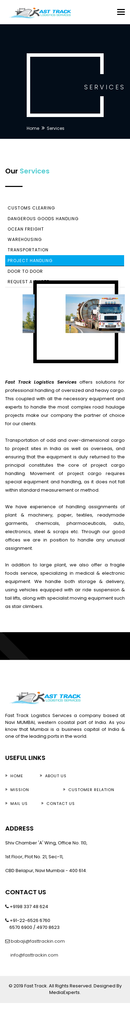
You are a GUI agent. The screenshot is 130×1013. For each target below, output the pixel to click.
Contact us (60, 803)
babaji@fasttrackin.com (38, 941)
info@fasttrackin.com (33, 955)
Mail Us (19, 803)
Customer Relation (91, 789)
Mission (19, 789)
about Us (56, 776)
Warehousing (25, 239)
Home (33, 128)
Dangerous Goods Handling (43, 219)
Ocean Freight (26, 229)
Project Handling (30, 260)
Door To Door (25, 271)
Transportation (28, 250)
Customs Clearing (31, 208)
